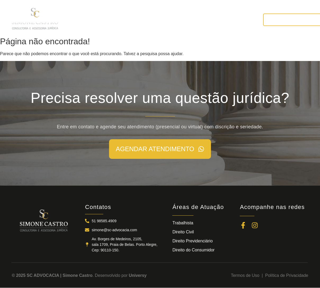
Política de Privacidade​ (286, 275)
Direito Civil (183, 232)
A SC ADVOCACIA (111, 19)
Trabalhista (182, 223)
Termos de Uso (246, 275)
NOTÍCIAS (206, 19)
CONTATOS (239, 19)
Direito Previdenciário (192, 241)
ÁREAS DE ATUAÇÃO (163, 19)
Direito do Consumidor (193, 250)
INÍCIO (76, 19)
